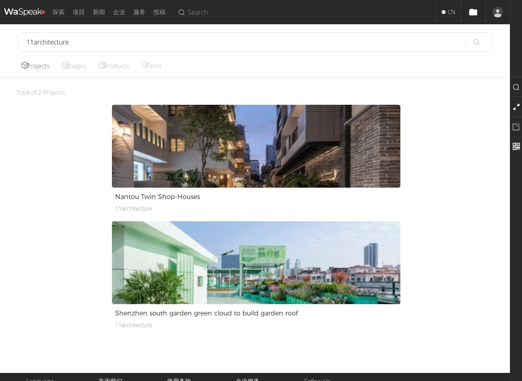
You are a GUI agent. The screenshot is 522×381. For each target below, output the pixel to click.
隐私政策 (178, 318)
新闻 (99, 12)
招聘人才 (247, 318)
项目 (79, 12)
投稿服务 (247, 299)
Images (80, 65)
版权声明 (178, 309)
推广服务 (247, 309)
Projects (39, 65)
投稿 (160, 12)
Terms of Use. (278, 372)
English (35, 309)
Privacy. (248, 372)
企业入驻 (247, 328)
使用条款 (178, 299)
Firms (163, 65)
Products (123, 65)
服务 (139, 12)
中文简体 (37, 299)
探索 (59, 12)
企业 (119, 12)
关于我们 (109, 299)
